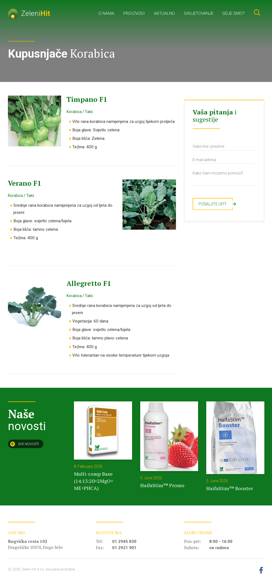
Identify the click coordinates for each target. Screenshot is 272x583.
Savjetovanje (198, 13)
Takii (89, 112)
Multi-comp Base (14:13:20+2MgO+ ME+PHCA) (93, 480)
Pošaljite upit (216, 204)
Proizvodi (134, 13)
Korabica (74, 112)
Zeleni (29, 13)
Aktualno (164, 13)
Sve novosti (24, 444)
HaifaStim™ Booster (229, 488)
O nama (106, 13)
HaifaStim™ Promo (162, 485)
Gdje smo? (233, 13)
